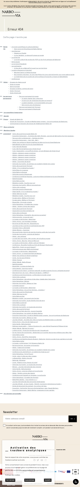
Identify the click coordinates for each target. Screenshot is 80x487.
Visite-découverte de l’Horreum (22, 166)
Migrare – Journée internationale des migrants (26, 367)
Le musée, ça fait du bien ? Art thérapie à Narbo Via (28, 343)
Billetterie (11, 485)
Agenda (6, 116)
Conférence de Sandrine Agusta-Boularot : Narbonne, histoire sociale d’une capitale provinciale (42, 339)
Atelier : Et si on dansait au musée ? (23, 168)
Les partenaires (16, 66)
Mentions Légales (9, 130)
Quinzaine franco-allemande (21, 228)
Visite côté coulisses (19, 187)
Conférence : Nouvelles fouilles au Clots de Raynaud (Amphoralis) (32, 245)
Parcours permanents (55, 483)
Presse (5, 119)
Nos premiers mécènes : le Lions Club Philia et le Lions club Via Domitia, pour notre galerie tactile (44, 74)
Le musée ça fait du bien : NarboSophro (24, 251)
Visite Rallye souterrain (19, 302)
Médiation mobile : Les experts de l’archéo (25, 298)
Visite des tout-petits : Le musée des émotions (27, 307)
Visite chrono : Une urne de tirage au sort (25, 322)
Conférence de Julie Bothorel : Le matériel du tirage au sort (30, 352)
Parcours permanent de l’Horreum (29, 107)
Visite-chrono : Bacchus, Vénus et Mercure (25, 241)
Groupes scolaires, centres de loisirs (21, 88)
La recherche (15, 57)
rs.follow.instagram (45, 460)
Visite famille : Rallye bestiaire (21, 324)
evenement (6, 134)
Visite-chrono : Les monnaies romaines (24, 221)
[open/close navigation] (76, 482)
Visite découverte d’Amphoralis (22, 174)
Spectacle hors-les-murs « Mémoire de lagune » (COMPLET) (30, 272)
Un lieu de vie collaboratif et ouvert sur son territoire (30, 68)
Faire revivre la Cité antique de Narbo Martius (28, 49)
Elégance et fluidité (20, 53)
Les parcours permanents (7, 97)
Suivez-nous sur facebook (34, 460)
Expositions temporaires (33, 483)
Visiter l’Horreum (15, 91)
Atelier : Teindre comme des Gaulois (23, 373)
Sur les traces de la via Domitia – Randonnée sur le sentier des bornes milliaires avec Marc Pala (41, 332)
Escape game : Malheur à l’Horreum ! (23, 198)
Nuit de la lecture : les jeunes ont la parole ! (25, 345)
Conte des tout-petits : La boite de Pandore (26, 234)
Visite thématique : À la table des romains (25, 204)
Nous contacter (9, 127)
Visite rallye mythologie (19, 213)
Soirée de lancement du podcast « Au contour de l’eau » (29, 386)
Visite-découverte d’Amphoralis (22, 292)
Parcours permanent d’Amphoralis (29, 109)
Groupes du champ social (18, 82)
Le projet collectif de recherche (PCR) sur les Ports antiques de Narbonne (37, 59)
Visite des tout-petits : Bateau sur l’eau (24, 283)
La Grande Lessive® (18, 285)
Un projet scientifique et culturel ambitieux (24, 47)
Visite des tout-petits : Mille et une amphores (26, 185)
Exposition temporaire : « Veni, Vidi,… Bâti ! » (25, 140)
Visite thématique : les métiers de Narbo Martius (27, 313)
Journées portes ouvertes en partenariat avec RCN (28, 226)
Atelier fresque (17, 260)
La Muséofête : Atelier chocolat (22, 358)
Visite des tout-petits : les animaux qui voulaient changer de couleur (33, 164)
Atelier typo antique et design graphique (24, 255)
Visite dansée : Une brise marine (22, 268)
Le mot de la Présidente (18, 64)
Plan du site (60, 449)
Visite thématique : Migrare (20, 281)
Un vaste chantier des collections (32, 98)
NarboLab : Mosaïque (18, 360)
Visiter (5, 82)
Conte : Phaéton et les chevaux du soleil (24, 362)
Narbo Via (5, 48)
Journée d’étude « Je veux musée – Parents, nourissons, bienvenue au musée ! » (37, 384)
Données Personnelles (46, 449)
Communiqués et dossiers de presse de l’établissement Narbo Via (30, 123)
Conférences (15, 79)
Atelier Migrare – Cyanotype (20, 230)
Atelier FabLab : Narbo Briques (21, 262)
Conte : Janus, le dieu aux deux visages (24, 356)
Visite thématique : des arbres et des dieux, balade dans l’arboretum (33, 279)
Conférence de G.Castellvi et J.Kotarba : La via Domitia (29, 375)
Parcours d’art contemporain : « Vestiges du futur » (28, 138)
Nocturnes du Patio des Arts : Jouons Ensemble (27, 311)
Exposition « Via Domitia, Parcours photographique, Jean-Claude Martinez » (35, 388)
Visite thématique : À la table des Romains (25, 377)
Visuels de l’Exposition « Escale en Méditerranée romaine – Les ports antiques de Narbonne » (39, 121)
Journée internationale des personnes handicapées (28, 381)
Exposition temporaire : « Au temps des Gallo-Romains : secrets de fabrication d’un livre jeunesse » (43, 136)
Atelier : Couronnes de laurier (21, 161)
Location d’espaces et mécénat (21, 70)
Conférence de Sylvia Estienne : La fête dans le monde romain (31, 275)
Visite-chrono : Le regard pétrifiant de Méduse (26, 253)
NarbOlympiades (17, 178)
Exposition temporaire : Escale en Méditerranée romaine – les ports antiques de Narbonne (40, 315)
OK (72, 418)
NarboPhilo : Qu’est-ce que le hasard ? (24, 247)
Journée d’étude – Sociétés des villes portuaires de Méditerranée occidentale (37, 320)
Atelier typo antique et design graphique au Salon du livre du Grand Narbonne (36, 142)
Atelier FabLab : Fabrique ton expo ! (23, 328)
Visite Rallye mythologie (19, 172)
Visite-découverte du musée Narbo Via (24, 134)
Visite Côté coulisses (19, 277)
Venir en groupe (15, 86)
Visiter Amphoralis (15, 93)
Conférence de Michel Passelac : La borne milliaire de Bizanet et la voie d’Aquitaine (38, 176)
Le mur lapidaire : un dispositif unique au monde (29, 55)
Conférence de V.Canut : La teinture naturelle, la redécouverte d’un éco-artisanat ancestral (40, 270)
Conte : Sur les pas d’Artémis (21, 258)
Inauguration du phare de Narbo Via (23, 211)
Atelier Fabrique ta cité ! (19, 193)
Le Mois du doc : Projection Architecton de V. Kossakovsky (30, 330)
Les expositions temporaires (13, 112)
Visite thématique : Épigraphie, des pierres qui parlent (29, 215)
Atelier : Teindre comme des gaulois (23, 206)
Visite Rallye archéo (18, 181)
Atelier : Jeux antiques (19, 236)
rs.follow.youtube (42, 460)
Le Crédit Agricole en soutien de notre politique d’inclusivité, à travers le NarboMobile (41, 76)
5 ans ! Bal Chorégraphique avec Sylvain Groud (26, 149)
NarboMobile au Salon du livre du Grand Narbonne (27, 144)
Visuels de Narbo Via (16, 119)
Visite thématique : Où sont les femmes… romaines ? (28, 290)
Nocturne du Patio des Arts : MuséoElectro (25, 223)
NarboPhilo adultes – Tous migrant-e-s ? (24, 379)
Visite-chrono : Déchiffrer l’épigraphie (24, 337)
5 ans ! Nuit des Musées (19, 146)
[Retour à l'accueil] (40, 13)
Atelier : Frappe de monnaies (21, 347)
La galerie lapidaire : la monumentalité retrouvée (37, 103)
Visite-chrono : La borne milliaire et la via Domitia (27, 371)
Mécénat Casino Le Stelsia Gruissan (25, 72)
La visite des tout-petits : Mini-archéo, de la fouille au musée (31, 238)
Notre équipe (15, 62)
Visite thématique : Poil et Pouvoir (22, 354)
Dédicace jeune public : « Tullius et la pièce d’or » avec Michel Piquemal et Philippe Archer (40, 326)
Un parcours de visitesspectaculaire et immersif (37, 100)
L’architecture (15, 51)
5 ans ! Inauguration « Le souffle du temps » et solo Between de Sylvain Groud (36, 151)
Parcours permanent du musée (28, 96)
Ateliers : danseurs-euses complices (24, 153)
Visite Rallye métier (18, 335)
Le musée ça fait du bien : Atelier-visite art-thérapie (28, 243)
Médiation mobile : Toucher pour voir (23, 183)
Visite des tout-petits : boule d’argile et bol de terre (28, 300)
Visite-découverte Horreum (21, 309)
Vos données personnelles (12, 393)
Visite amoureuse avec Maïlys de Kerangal (25, 249)
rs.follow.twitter (38, 460)
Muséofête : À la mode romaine (22, 202)
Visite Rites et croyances (20, 170)
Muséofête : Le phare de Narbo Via (23, 266)
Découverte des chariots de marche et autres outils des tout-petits (33, 232)
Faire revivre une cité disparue (31, 105)
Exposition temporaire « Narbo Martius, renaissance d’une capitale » (33, 390)
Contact (18, 449)
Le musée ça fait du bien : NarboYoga (23, 219)
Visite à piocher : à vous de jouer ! (22, 217)
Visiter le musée (15, 84)
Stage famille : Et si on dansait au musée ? (25, 191)
